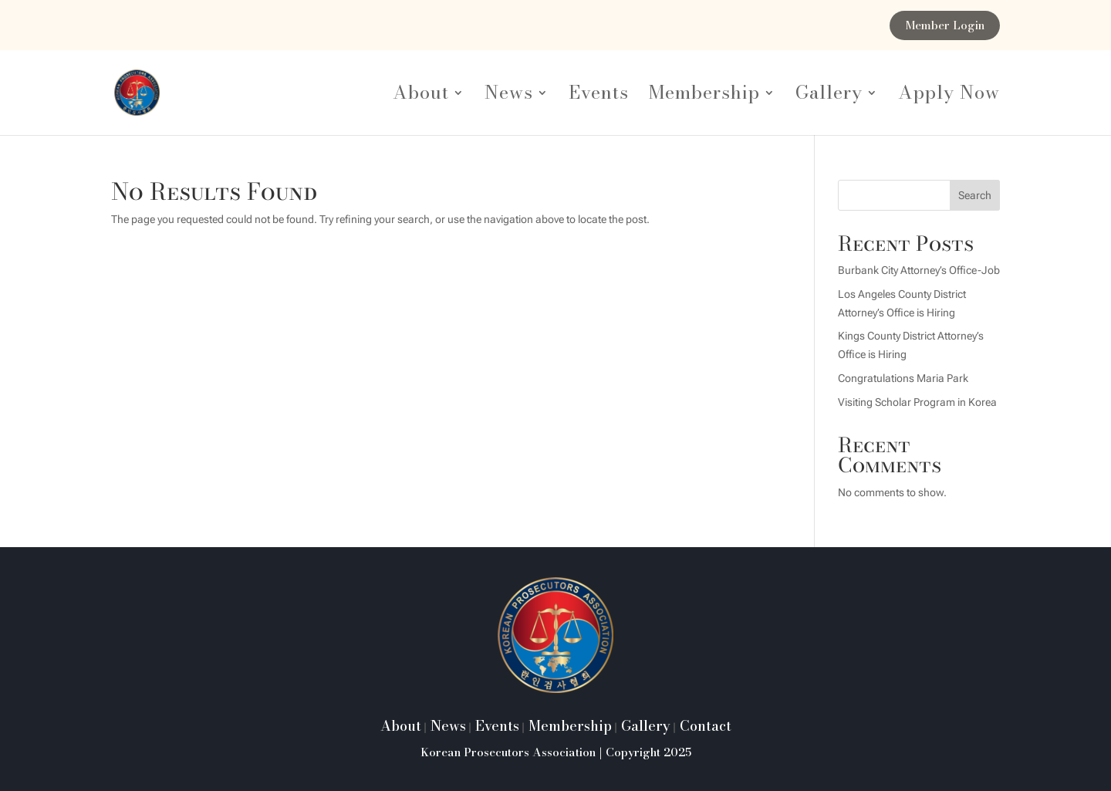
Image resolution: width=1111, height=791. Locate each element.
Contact (703, 725)
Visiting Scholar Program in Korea (917, 402)
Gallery (829, 96)
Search (974, 195)
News (509, 96)
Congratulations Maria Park (903, 378)
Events (599, 96)
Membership (704, 96)
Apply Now (949, 96)
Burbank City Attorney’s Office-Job (919, 270)
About (421, 96)
